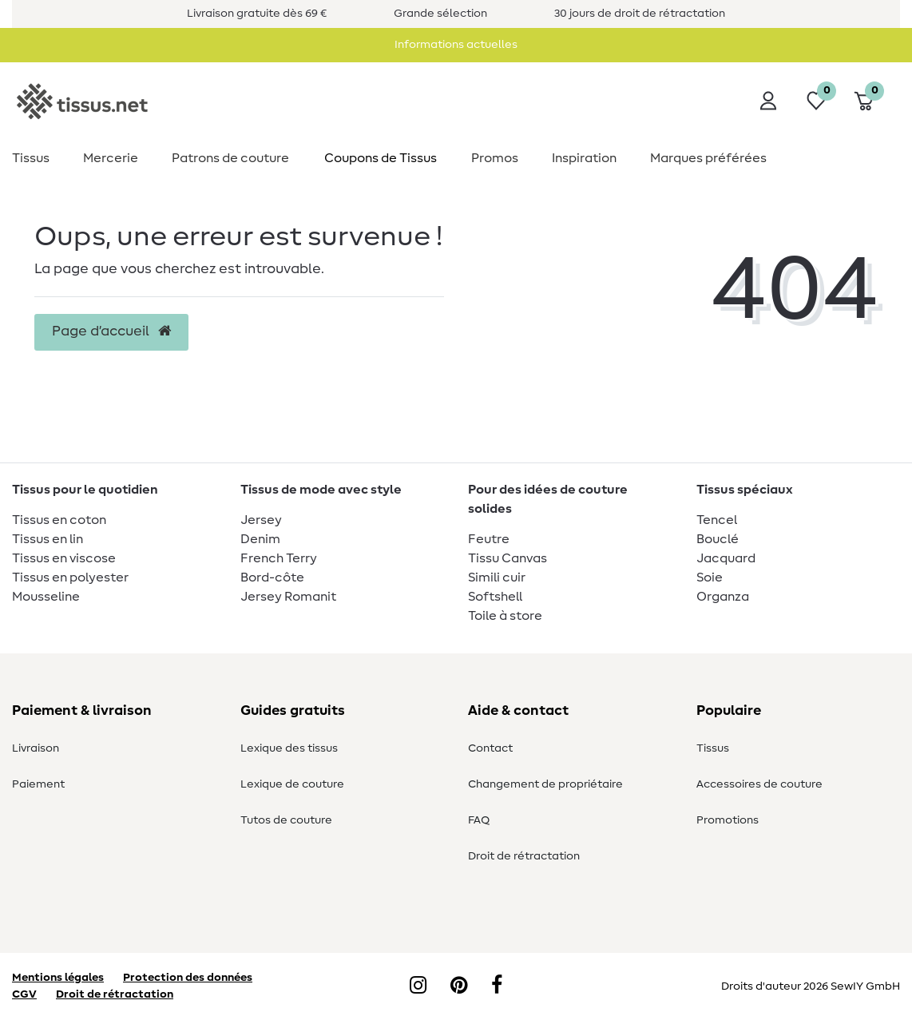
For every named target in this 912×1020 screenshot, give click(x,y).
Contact (490, 748)
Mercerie (110, 158)
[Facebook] (496, 986)
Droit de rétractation (524, 856)
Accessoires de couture (759, 784)
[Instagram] (418, 986)
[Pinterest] (458, 986)
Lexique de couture (292, 784)
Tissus (31, 158)
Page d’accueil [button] (111, 331)
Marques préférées (708, 158)
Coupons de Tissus (380, 158)
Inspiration (584, 158)
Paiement (38, 784)
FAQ (479, 820)
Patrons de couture (230, 158)
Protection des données (187, 977)
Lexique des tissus (289, 748)
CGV (24, 994)
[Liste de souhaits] (816, 100)
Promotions (727, 820)
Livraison (35, 748)
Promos (494, 158)
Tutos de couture (286, 820)
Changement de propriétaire (545, 784)
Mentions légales (58, 977)
